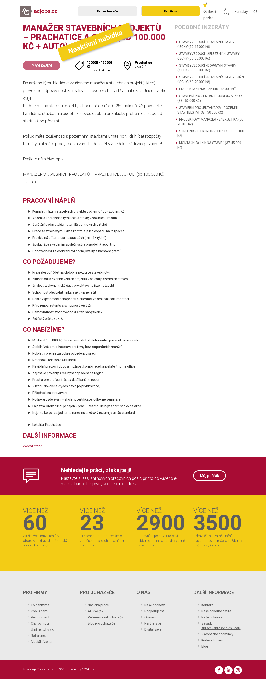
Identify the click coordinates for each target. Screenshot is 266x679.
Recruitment (40, 617)
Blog (204, 646)
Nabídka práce (98, 605)
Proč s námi (39, 611)
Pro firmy (171, 11)
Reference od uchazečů (105, 617)
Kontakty (241, 12)
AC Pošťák (95, 611)
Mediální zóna (41, 642)
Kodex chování (212, 640)
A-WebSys (88, 669)
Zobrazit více (32, 446)
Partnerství (152, 623)
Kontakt (207, 605)
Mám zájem (42, 65)
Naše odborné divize (216, 611)
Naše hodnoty (154, 605)
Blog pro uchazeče (101, 623)
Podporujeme (154, 611)
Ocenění (150, 617)
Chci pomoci (40, 623)
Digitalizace (153, 629)
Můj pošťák (209, 475)
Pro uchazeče (107, 11)
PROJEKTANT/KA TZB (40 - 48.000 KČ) (207, 89)
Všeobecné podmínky (217, 634)
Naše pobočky (211, 617)
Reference (39, 635)
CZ (255, 12)
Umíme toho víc (42, 629)
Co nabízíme (40, 605)
